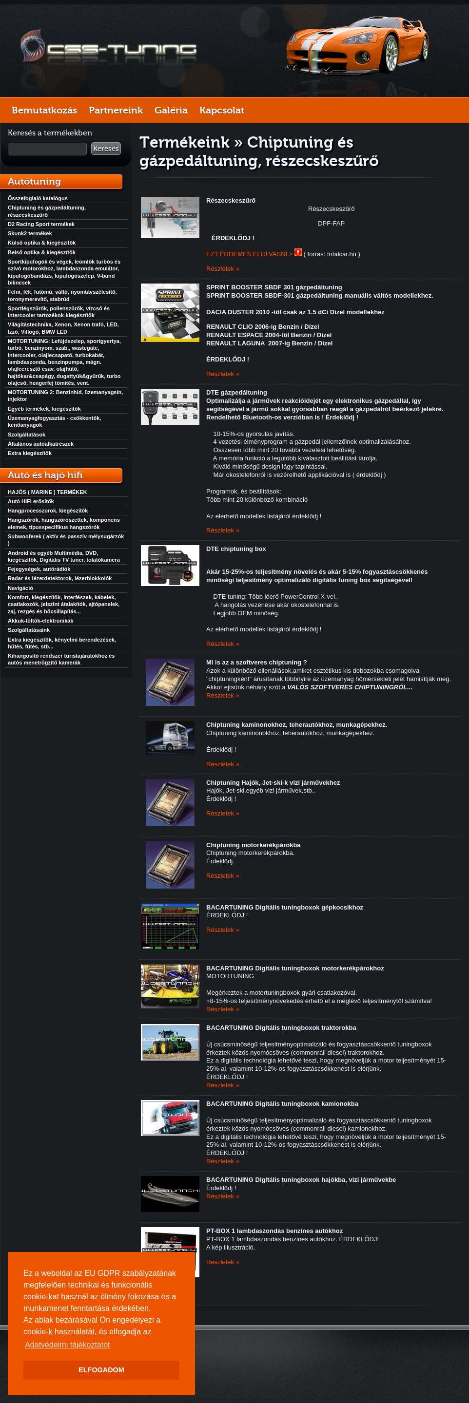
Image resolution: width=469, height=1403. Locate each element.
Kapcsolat (221, 110)
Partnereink (116, 110)
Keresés (106, 148)
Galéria (171, 110)
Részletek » (222, 268)
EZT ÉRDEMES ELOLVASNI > (249, 254)
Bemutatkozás (44, 110)
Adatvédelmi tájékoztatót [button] (67, 1345)
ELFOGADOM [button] (101, 1370)
